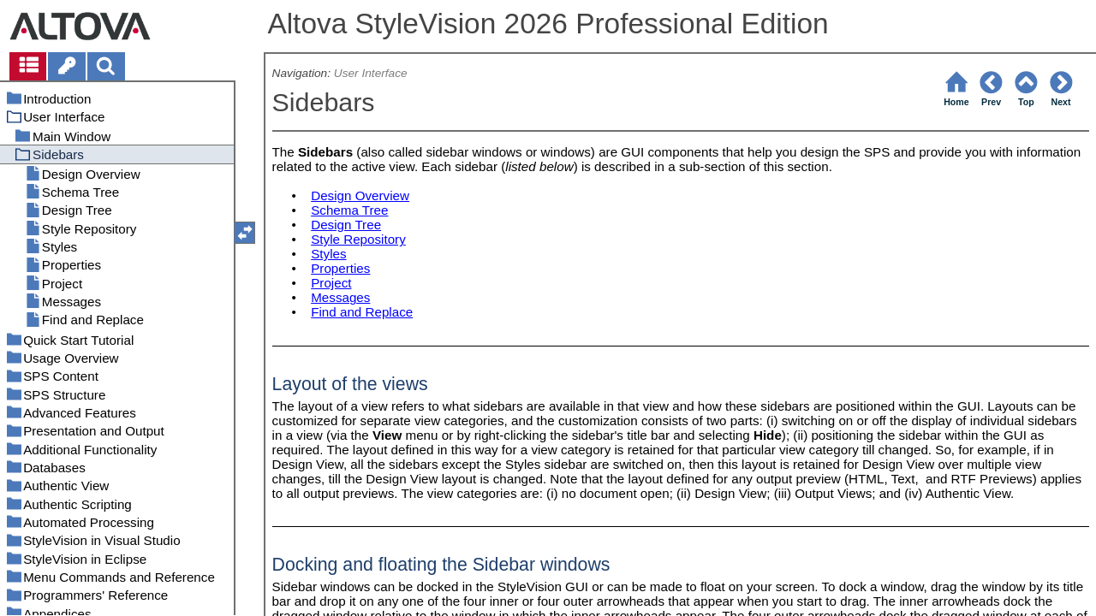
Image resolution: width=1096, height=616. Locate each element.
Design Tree (346, 224)
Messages (340, 297)
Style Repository (358, 239)
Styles (328, 253)
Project (331, 282)
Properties (340, 268)
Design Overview (360, 195)
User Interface (371, 73)
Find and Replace (362, 312)
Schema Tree (349, 210)
